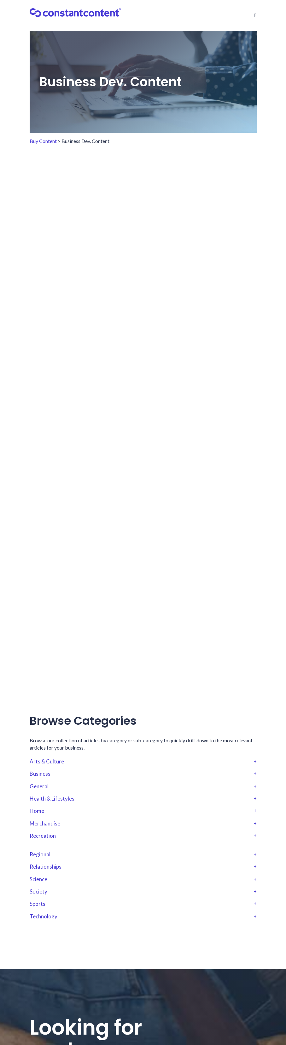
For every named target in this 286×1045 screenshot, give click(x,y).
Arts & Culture (143, 761)
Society (143, 891)
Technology (143, 916)
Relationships (143, 867)
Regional (143, 854)
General (143, 786)
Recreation (143, 836)
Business (143, 774)
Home (143, 811)
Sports (143, 904)
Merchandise (143, 823)
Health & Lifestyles (143, 798)
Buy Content (43, 141)
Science (143, 879)
